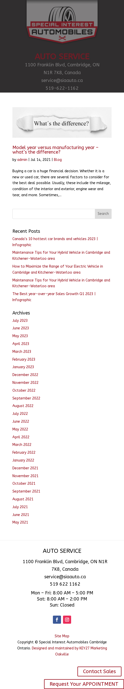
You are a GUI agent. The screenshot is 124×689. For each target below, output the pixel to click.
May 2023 (20, 336)
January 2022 (23, 460)
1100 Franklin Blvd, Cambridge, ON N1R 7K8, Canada (62, 68)
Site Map (62, 636)
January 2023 (23, 367)
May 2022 (20, 429)
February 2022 (23, 452)
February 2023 (23, 359)
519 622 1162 (65, 584)
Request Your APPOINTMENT (84, 684)
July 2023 (20, 321)
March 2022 (21, 445)
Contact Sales (99, 671)
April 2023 (20, 344)
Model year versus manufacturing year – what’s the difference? (55, 150)
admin (22, 160)
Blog (58, 160)
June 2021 (20, 515)
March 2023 (21, 352)
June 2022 (20, 421)
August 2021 (22, 499)
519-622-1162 (62, 88)
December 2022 (25, 375)
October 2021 (23, 483)
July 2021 (20, 507)
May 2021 (20, 522)
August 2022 (22, 406)
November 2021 (25, 476)
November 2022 (25, 383)
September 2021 (26, 491)
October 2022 (23, 390)
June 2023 (20, 328)
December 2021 (25, 468)
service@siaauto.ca (62, 80)
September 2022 (26, 398)
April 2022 (20, 437)
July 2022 (20, 414)
